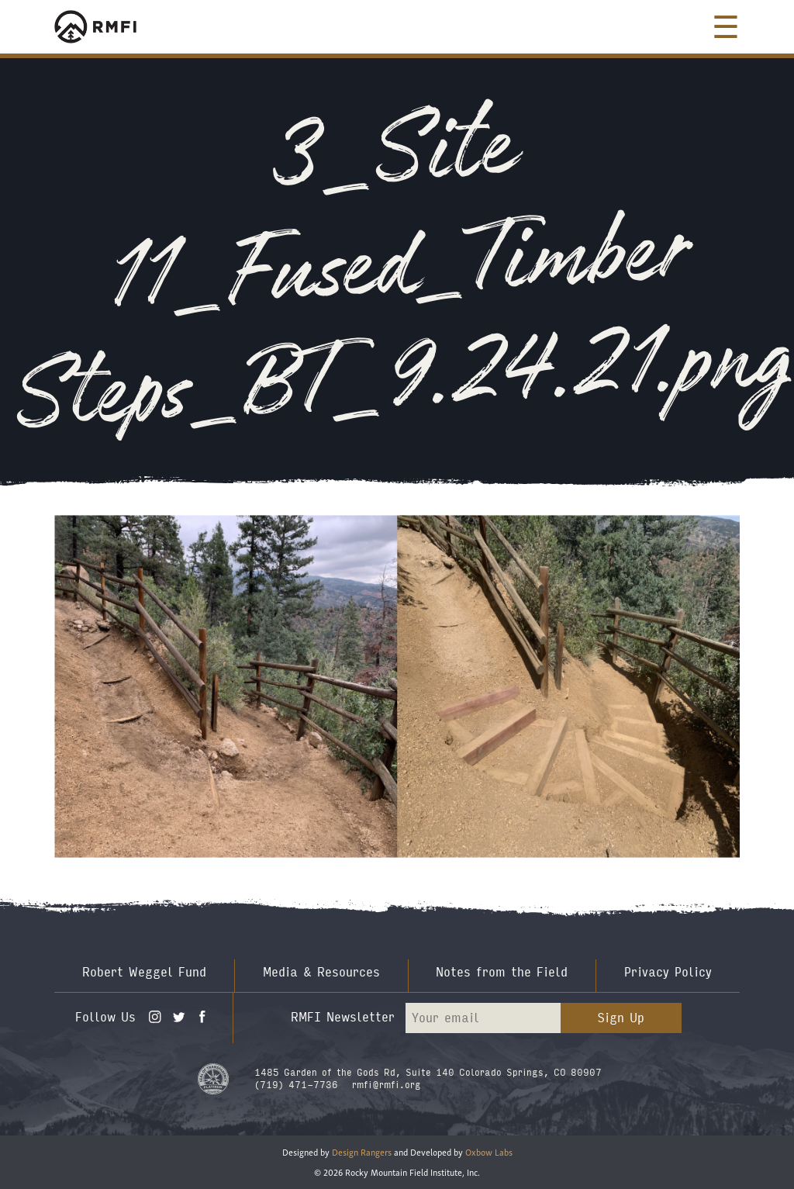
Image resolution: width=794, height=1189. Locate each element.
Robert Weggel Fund (144, 972)
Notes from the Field (502, 972)
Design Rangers (362, 1151)
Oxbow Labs (489, 1151)
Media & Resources (321, 972)
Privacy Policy (668, 972)
